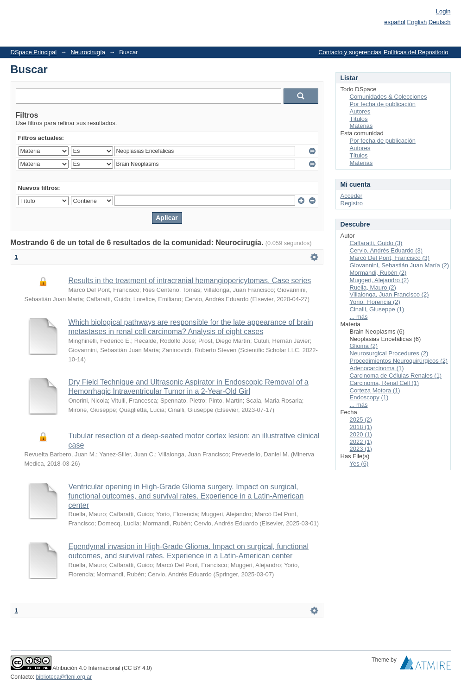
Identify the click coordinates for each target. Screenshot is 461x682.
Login (443, 11)
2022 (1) (361, 441)
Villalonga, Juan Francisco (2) (389, 294)
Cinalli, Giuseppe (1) (377, 309)
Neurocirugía (87, 52)
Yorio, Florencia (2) (375, 301)
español (394, 22)
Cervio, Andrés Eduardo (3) (386, 250)
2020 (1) (361, 434)
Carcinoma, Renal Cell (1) (384, 382)
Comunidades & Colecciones (388, 96)
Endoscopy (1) (369, 397)
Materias (361, 125)
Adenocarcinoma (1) (377, 368)
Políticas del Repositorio (416, 52)
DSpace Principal (34, 52)
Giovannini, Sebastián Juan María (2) (399, 265)
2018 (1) (361, 426)
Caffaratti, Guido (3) (376, 243)
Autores (360, 111)
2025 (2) (361, 419)
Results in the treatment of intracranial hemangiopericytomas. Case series (190, 280)
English (417, 22)
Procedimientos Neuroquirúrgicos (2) (399, 360)
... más (359, 316)
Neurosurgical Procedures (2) (389, 353)
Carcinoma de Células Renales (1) (396, 375)
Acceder (352, 195)
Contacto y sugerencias (349, 52)
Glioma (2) (364, 345)
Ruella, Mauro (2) (373, 287)
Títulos (359, 118)
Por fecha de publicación (383, 104)
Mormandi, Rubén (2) (378, 272)
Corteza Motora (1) (375, 390)
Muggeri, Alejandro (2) (379, 280)
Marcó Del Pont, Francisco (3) (390, 257)
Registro (352, 203)
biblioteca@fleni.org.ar (64, 677)
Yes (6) (359, 463)
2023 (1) (361, 448)
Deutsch (440, 22)
